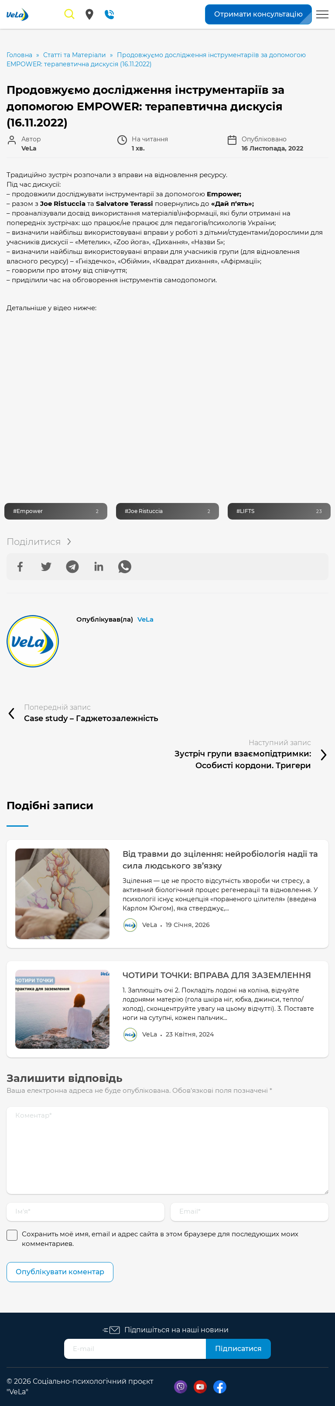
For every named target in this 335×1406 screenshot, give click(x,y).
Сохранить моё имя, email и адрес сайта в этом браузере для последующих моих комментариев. (160, 1239)
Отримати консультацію (258, 14)
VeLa (145, 619)
